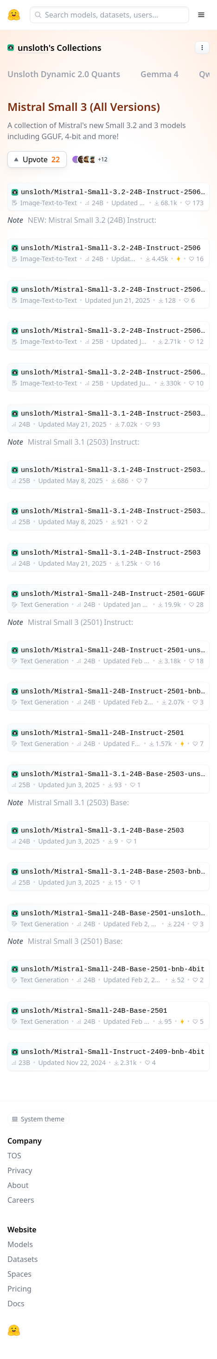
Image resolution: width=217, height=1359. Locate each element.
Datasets (22, 1259)
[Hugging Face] (13, 1330)
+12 (103, 159)
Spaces (19, 1274)
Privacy (19, 1170)
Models (20, 1244)
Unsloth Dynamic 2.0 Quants (63, 74)
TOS (14, 1156)
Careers (20, 1200)
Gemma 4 (159, 74)
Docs (16, 1303)
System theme (38, 1118)
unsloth (33, 47)
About (17, 1185)
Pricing (19, 1289)
